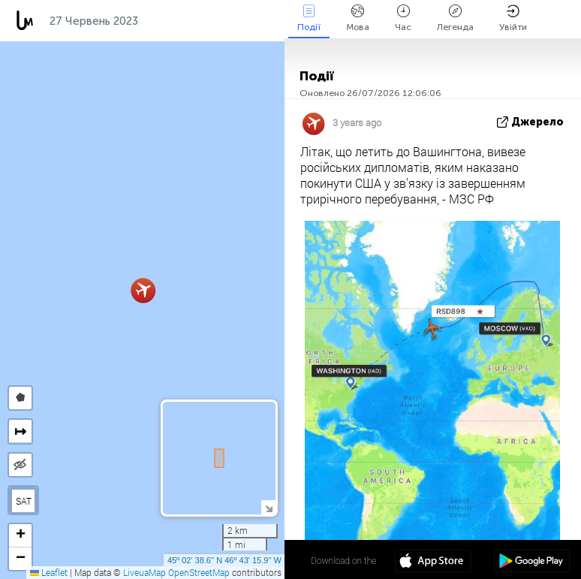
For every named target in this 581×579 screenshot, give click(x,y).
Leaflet (49, 572)
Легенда (455, 18)
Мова (357, 18)
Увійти (513, 18)
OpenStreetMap (199, 572)
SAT (24, 501)
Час (403, 18)
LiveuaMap (144, 572)
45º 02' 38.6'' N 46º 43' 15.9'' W (224, 560)
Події (309, 18)
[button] (143, 290)
